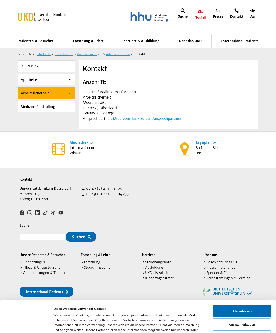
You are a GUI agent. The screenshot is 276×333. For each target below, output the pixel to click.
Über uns (210, 254)
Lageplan (204, 142)
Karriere (148, 254)
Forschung (92, 262)
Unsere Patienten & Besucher (42, 254)
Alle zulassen (242, 279)
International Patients (239, 41)
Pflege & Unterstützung (41, 267)
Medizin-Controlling (38, 106)
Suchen (79, 236)
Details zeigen (217, 325)
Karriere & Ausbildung (141, 41)
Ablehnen (242, 306)
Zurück (32, 66)
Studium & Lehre (97, 267)
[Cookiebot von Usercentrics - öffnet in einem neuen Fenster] (26, 325)
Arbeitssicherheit (35, 93)
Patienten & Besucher (35, 41)
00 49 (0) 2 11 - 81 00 (103, 188)
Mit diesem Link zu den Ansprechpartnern (148, 118)
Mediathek (79, 142)
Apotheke (29, 79)
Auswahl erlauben (242, 293)
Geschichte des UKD (222, 262)
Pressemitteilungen (221, 267)
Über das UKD (190, 41)
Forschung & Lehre (88, 41)
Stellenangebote (158, 262)
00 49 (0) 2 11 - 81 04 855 (107, 194)
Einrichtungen (34, 262)
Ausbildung (154, 267)
